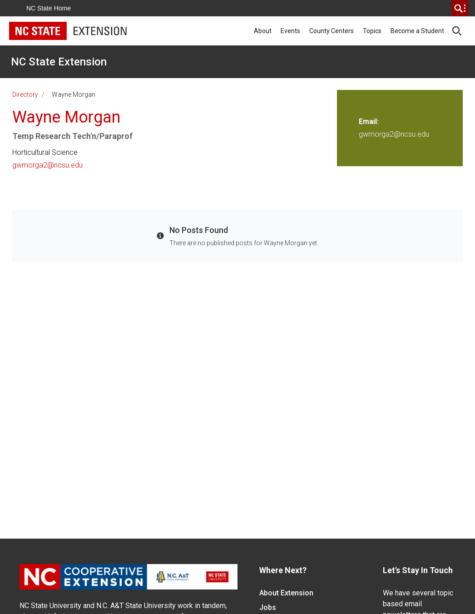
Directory (25, 94)
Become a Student (417, 31)
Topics (372, 31)
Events (290, 31)
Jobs (267, 607)
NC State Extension (59, 61)
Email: (369, 121)
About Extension (286, 593)
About (263, 31)
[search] (460, 8)
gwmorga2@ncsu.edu (47, 165)
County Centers (331, 31)
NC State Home (48, 8)
